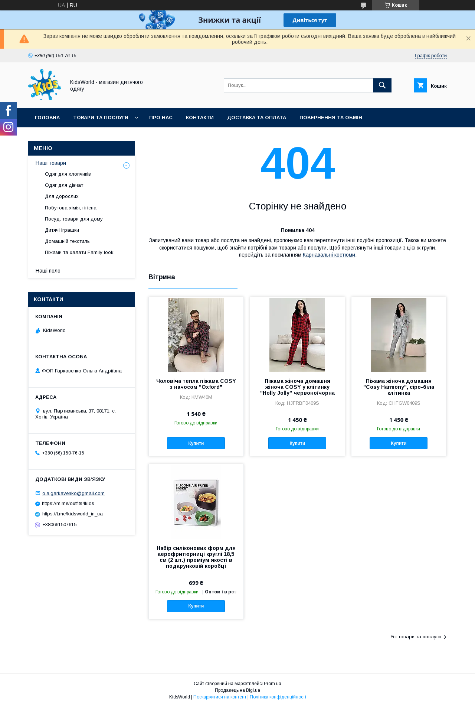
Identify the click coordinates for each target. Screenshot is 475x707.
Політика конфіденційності (278, 697)
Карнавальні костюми (329, 255)
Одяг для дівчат (64, 185)
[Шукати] (382, 85)
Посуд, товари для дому (74, 219)
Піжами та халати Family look (79, 252)
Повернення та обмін (330, 117)
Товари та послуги (100, 117)
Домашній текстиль (67, 241)
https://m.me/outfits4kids (68, 503)
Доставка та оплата (256, 117)
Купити (196, 443)
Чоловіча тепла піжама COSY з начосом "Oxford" (196, 384)
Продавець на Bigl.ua (237, 690)
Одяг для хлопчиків (68, 174)
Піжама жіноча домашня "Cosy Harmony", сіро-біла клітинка (398, 387)
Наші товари (51, 163)
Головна (47, 117)
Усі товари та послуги (415, 636)
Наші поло (48, 271)
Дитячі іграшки (62, 230)
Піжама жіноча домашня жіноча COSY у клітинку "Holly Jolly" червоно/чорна (297, 387)
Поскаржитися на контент (219, 697)
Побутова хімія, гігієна (70, 208)
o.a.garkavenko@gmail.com (73, 493)
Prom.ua (272, 683)
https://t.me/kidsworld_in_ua (72, 514)
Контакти (200, 117)
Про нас (161, 117)
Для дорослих (62, 196)
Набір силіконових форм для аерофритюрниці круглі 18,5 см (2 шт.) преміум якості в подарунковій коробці (196, 557)
